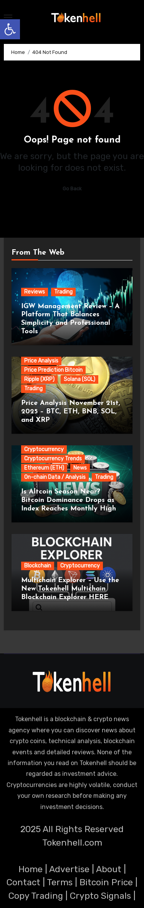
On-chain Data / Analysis (55, 477)
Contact (23, 882)
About (108, 869)
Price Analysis (41, 360)
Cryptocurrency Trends (53, 458)
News (80, 468)
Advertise (69, 869)
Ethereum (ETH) (44, 468)
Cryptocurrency (44, 449)
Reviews (34, 292)
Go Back (72, 188)
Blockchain (37, 565)
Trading (63, 292)
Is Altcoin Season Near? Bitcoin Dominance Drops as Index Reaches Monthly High (68, 500)
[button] (10, 29)
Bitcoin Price (106, 882)
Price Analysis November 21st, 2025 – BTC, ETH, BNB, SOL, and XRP (70, 411)
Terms (60, 882)
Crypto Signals (100, 895)
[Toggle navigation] (8, 17)
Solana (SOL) (79, 379)
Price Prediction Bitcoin (53, 370)
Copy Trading (35, 895)
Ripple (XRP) (39, 379)
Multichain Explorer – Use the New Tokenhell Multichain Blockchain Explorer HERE (70, 589)
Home (30, 869)
